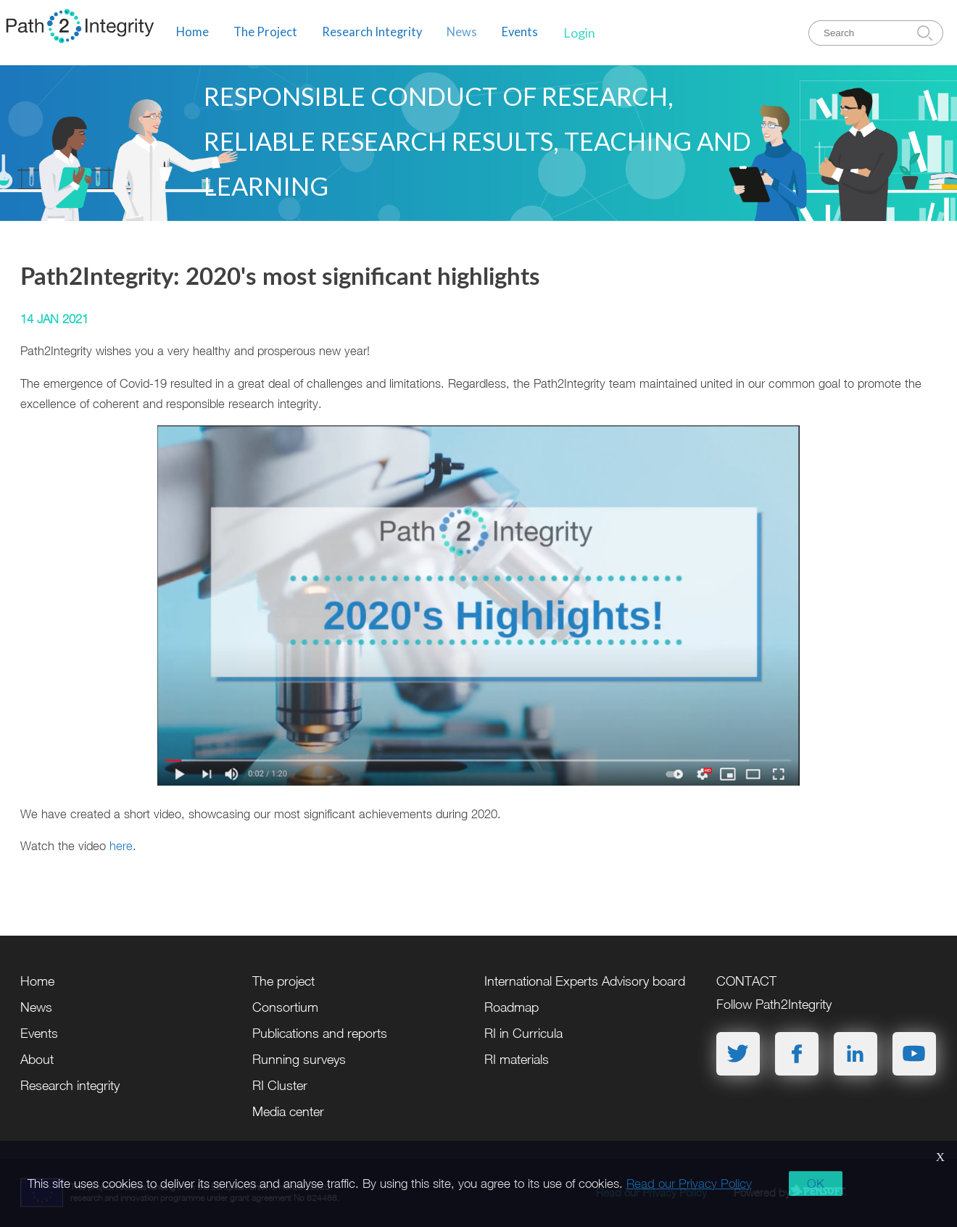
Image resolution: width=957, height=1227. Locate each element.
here (121, 845)
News (462, 32)
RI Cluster (279, 1085)
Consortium (285, 1007)
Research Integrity (372, 32)
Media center (288, 1111)
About (37, 1059)
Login (579, 33)
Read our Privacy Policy (689, 1183)
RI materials (516, 1059)
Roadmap (511, 1007)
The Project (265, 32)
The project (283, 981)
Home (192, 32)
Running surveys (299, 1059)
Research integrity (70, 1085)
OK (815, 1183)
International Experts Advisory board (584, 981)
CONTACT (746, 981)
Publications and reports (319, 1033)
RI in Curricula (523, 1033)
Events (520, 32)
